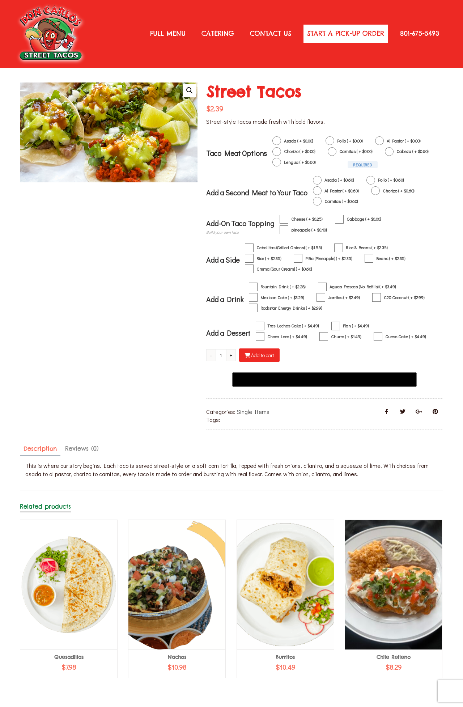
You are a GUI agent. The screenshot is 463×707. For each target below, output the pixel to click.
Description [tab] (40, 448)
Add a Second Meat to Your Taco (256, 192)
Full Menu (168, 33)
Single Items (253, 411)
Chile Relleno (394, 657)
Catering (217, 33)
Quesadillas (69, 657)
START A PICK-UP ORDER (345, 33)
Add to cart (262, 355)
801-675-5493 (419, 33)
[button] (189, 90)
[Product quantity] (224, 355)
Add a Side (222, 259)
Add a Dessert (228, 332)
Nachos (176, 657)
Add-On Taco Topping (240, 223)
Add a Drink (224, 299)
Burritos (285, 657)
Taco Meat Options (236, 153)
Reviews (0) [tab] (81, 448)
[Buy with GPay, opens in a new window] (324, 379)
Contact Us (270, 33)
